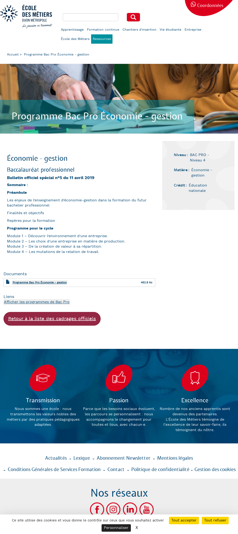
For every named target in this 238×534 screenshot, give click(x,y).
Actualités (56, 458)
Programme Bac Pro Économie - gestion (40, 282)
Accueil (13, 54)
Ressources (102, 39)
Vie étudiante (170, 30)
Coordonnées (210, 5)
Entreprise (193, 30)
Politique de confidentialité (160, 469)
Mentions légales (175, 458)
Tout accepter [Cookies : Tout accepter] (184, 520)
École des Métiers (75, 39)
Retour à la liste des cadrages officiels (52, 319)
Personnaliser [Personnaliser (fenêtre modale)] (116, 527)
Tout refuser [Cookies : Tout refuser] (215, 520)
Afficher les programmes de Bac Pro (36, 302)
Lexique (81, 458)
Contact (116, 469)
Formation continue (103, 30)
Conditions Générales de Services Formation (54, 469)
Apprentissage (72, 30)
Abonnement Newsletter (123, 458)
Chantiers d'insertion (139, 30)
